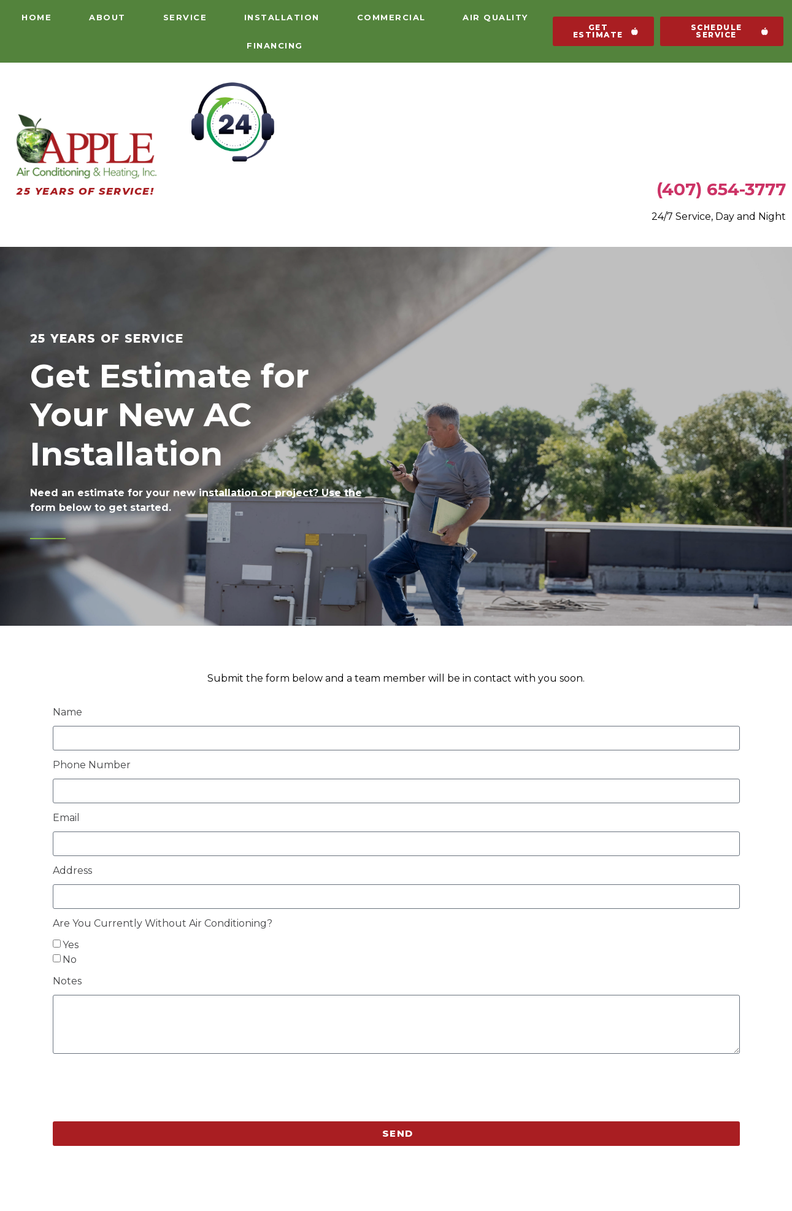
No (70, 959)
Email (66, 818)
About (107, 17)
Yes (71, 944)
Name (67, 712)
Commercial (391, 17)
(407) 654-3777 (721, 189)
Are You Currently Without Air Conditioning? (162, 924)
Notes (67, 981)
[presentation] (146, 1088)
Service (185, 17)
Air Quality (495, 17)
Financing (275, 45)
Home (36, 17)
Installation (282, 17)
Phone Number (92, 765)
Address (72, 871)
